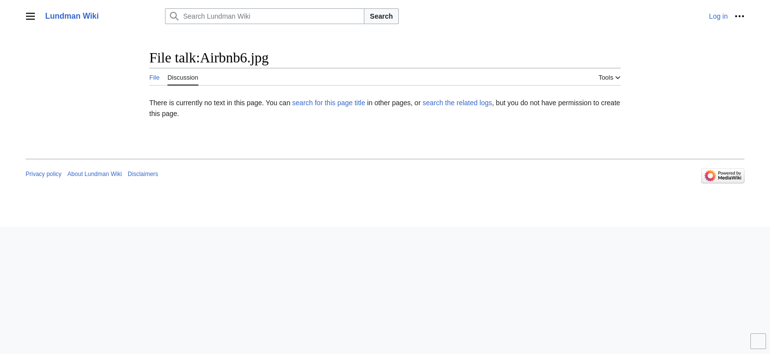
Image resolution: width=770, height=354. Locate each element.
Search (381, 16)
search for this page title (328, 103)
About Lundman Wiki (94, 174)
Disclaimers (143, 174)
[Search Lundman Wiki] (264, 16)
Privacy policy (43, 174)
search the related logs (457, 103)
